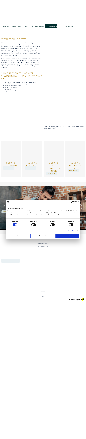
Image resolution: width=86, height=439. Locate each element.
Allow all (67, 236)
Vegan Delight (39, 26)
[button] (8, 168)
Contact (71, 26)
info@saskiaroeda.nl (43, 243)
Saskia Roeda (11, 26)
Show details (72, 231)
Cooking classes (51, 26)
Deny (18, 236)
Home (4, 26)
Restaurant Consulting (25, 26)
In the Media (62, 26)
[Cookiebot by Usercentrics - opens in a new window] (72, 202)
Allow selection (42, 236)
